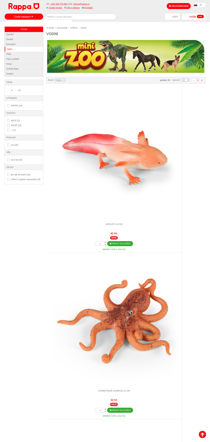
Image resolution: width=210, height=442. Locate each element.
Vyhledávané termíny (52, 384)
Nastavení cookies (97, 420)
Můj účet (78, 380)
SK (201, 5)
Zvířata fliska (12, 69)
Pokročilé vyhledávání (53, 387)
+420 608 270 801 (59, 4)
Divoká (9, 39)
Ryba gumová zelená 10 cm (146, 271)
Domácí (10, 34)
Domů (50, 28)
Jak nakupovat (15, 384)
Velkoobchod (178, 6)
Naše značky (14, 399)
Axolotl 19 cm (66, 128)
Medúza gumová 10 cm (106, 199)
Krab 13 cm (185, 128)
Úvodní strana (55, 7)
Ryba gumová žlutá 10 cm (185, 271)
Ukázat (176, 80)
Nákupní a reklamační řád (21, 387)
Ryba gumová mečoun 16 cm (105, 271)
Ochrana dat (14, 395)
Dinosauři (10, 44)
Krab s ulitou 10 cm (66, 199)
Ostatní (9, 74)
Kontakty (88, 7)
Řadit (51, 80)
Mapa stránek (48, 380)
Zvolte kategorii (22, 16)
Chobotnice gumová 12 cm (106, 128)
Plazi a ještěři (12, 59)
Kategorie (62, 28)
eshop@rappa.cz (81, 4)
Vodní (9, 49)
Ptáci (8, 54)
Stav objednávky (82, 384)
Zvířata (74, 28)
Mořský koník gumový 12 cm (66, 271)
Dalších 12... (126, 307)
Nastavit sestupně (68, 80)
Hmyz (9, 64)
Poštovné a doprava (18, 391)
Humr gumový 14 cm (145, 128)
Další (202, 80)
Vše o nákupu (73, 7)
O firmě (12, 380)
